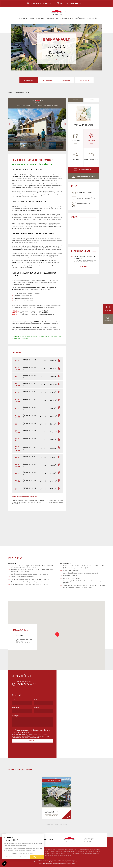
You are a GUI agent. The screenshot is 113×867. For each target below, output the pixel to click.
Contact (108, 310)
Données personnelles (41, 862)
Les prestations (47, 79)
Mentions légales (54, 862)
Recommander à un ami (84, 193)
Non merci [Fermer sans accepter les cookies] (9, 857)
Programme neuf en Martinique (46, 860)
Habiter (32, 18)
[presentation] (27, 750)
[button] (4, 863)
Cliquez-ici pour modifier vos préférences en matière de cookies (56, 863)
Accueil (10, 93)
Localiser (80, 267)
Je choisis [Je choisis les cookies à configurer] (23, 857)
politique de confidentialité (32, 737)
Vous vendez (66, 18)
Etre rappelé (108, 321)
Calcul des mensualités (84, 198)
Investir (41, 18)
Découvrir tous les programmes (56, 824)
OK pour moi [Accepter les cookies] (37, 857)
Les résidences (21, 18)
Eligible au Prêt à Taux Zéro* (82, 205)
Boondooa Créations (72, 862)
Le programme (28, 80)
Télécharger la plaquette (86, 176)
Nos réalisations (80, 18)
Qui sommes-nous (52, 18)
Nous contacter (84, 79)
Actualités (93, 18)
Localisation (65, 79)
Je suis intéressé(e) (86, 169)
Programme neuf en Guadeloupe (66, 860)
